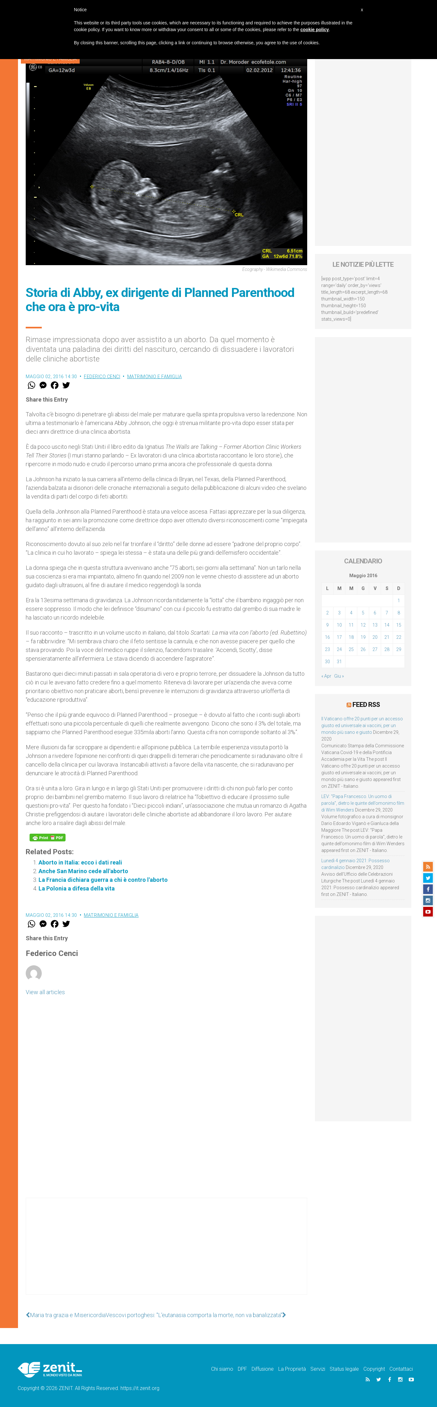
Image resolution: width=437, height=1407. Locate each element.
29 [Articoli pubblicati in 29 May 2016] (398, 649)
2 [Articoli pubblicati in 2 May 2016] (327, 612)
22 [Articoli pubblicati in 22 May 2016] (398, 637)
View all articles (45, 992)
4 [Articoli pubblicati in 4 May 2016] (351, 612)
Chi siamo (222, 1369)
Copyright (374, 1369)
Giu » (339, 676)
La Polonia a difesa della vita (77, 888)
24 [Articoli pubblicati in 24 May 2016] (339, 649)
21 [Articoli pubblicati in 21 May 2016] (386, 637)
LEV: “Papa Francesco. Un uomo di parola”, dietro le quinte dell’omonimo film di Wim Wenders (362, 803)
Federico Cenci (102, 376)
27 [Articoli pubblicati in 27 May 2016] (375, 649)
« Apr (326, 676)
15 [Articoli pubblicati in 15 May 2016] (398, 625)
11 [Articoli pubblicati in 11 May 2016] (351, 625)
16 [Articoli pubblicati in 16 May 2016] (327, 637)
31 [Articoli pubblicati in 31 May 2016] (339, 661)
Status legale (344, 1369)
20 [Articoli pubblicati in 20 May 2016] (375, 637)
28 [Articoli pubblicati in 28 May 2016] (386, 649)
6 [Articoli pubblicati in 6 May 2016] (375, 612)
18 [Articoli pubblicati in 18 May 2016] (351, 637)
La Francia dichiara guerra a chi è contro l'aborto (103, 879)
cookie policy (314, 29)
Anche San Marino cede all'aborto (83, 871)
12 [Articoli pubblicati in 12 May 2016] (363, 625)
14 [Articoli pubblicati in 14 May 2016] (386, 625)
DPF (242, 1369)
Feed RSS (366, 704)
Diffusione (263, 1369)
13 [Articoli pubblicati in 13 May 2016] (375, 625)
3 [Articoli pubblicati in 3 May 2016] (339, 612)
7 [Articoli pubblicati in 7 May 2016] (387, 612)
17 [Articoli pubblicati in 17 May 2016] (339, 637)
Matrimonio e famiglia (154, 376)
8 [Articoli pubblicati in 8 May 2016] (398, 612)
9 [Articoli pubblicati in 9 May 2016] (327, 625)
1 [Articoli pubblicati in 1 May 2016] (398, 600)
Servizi (317, 1369)
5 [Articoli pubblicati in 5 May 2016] (363, 612)
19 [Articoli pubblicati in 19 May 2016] (363, 637)
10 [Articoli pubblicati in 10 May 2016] (339, 625)
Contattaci (401, 1369)
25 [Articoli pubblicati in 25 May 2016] (351, 649)
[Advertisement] (166, 1253)
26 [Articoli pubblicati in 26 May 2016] (363, 649)
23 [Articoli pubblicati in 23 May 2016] (327, 649)
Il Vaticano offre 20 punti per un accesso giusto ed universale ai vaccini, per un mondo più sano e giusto (362, 725)
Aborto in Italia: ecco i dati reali (80, 862)
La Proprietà (292, 1369)
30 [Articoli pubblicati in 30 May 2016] (327, 661)
